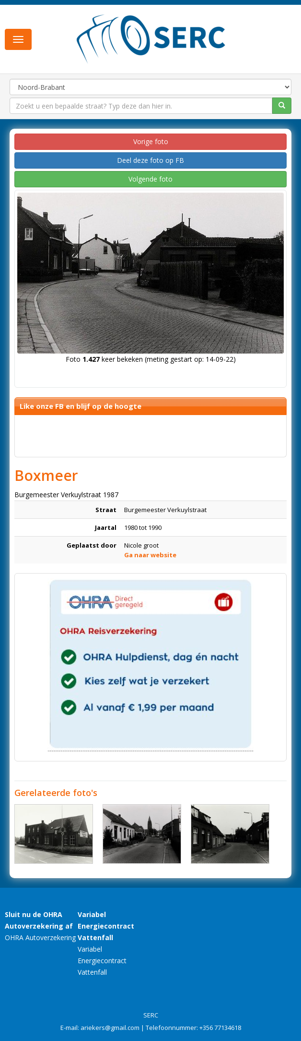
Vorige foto (150, 141)
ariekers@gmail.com (110, 1027)
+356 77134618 (220, 1027)
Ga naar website (150, 555)
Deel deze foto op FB (150, 160)
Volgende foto (150, 179)
